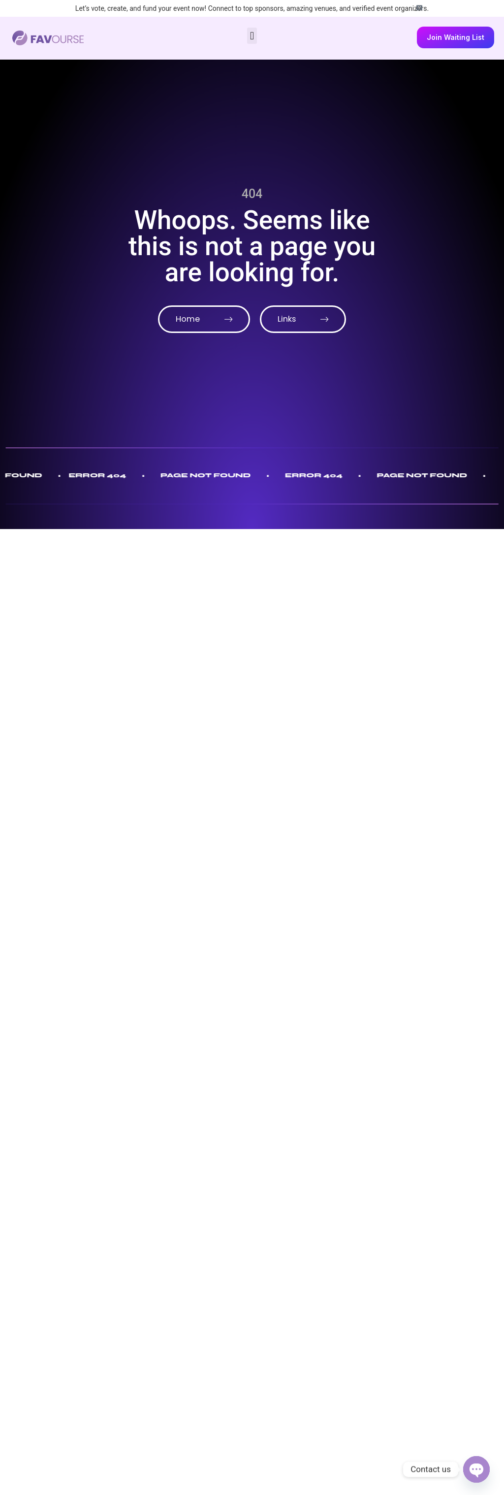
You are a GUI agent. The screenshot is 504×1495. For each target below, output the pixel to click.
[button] (251, 36)
